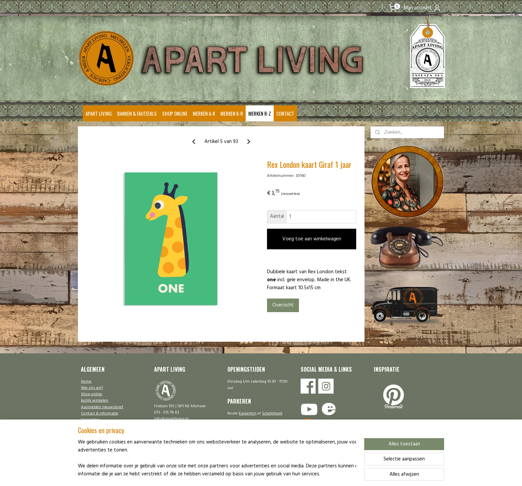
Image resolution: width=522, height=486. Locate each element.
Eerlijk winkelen (94, 400)
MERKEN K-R (231, 113)
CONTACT (285, 113)
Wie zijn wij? (92, 388)
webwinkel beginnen (271, 474)
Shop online (91, 394)
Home (86, 381)
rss (249, 474)
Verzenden (90, 420)
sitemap (238, 474)
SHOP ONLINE (174, 113)
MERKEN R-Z (259, 113)
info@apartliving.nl (171, 419)
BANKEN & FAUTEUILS (137, 113)
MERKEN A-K (204, 113)
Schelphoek (272, 413)
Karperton (247, 413)
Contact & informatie (99, 413)
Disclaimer (90, 426)
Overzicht (282, 305)
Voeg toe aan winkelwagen (311, 239)
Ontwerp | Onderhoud (100, 439)
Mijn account (422, 8)
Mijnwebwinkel (322, 474)
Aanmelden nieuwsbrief (102, 407)
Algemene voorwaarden (102, 432)
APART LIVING (99, 113)
